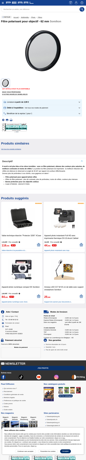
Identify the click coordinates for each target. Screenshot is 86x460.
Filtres (39, 17)
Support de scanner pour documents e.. (58, 302)
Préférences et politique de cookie (15, 400)
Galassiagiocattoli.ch (53, 425)
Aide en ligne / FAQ (11, 316)
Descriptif (7, 161)
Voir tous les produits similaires (11, 149)
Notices (6, 406)
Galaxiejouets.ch (52, 419)
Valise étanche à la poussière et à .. (14, 250)
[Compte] (76, 2)
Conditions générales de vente (14, 394)
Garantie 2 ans (50, 347)
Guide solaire (8, 409)
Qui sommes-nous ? (10, 388)
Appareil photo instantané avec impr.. (57, 250)
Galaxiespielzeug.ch (53, 422)
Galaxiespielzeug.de (53, 416)
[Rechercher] (82, 9)
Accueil (16, 17)
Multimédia (25, 17)
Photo (33, 17)
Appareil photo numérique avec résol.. (15, 302)
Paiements (10, 344)
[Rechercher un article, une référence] (43, 9)
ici (35, 446)
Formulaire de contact (12, 323)
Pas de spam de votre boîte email (56, 350)
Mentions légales (9, 397)
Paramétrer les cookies (48, 451)
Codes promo (8, 403)
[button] (42, 102)
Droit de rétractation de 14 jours (56, 344)
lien (64, 438)
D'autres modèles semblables (15, 94)
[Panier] (82, 2)
